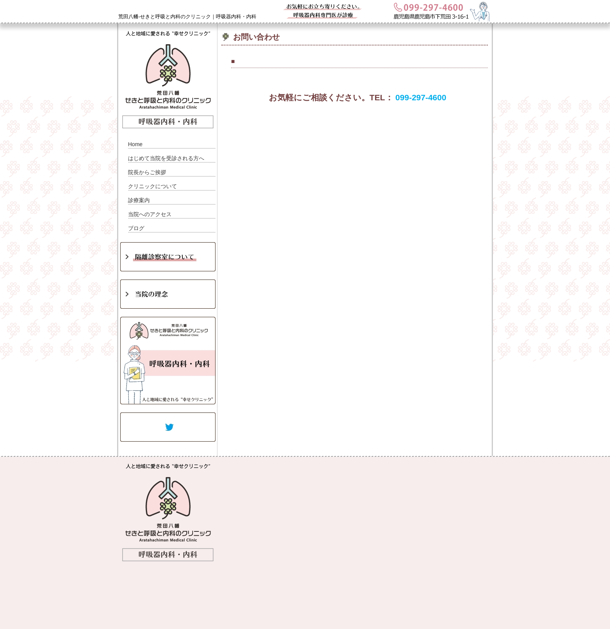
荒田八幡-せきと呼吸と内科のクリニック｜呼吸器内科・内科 (187, 16)
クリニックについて (152, 186)
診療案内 (139, 200)
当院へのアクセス (150, 214)
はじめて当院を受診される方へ (166, 158)
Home (135, 144)
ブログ (136, 228)
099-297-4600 (420, 97)
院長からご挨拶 (147, 172)
